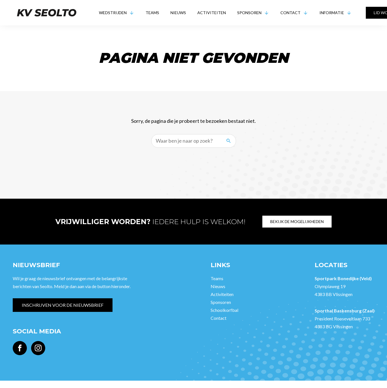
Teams (152, 12)
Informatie (331, 12)
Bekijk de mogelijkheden (297, 221)
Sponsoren (249, 12)
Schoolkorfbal (224, 310)
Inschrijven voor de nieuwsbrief (62, 305)
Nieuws (178, 12)
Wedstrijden (113, 12)
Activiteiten (211, 12)
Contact (290, 12)
